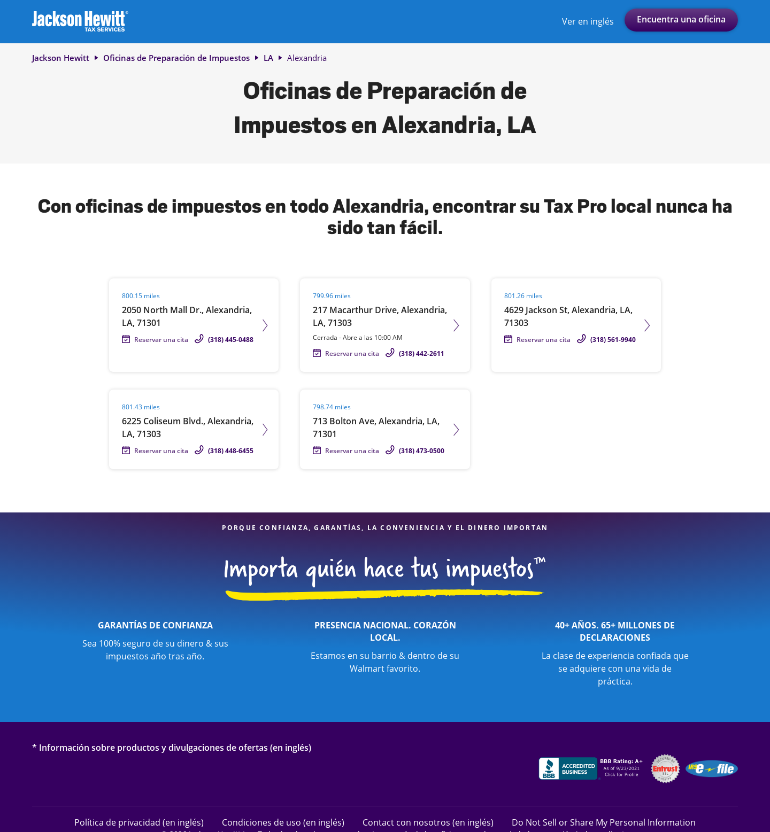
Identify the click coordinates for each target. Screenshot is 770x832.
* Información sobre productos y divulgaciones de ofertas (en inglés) (171, 747)
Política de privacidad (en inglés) (139, 822)
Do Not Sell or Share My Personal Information (604, 822)
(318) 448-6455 (230, 450)
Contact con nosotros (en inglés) (428, 822)
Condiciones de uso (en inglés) (283, 822)
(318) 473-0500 (421, 450)
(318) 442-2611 (421, 353)
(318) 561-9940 (613, 339)
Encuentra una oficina (681, 19)
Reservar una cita (161, 339)
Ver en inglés (588, 21)
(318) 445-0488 (230, 339)
